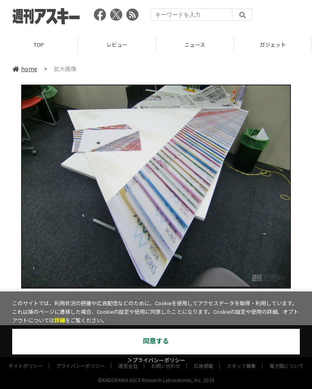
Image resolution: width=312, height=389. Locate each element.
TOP (39, 44)
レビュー (117, 44)
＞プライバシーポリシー (156, 360)
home (25, 69)
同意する (156, 341)
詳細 (59, 320)
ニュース (194, 44)
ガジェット (273, 44)
